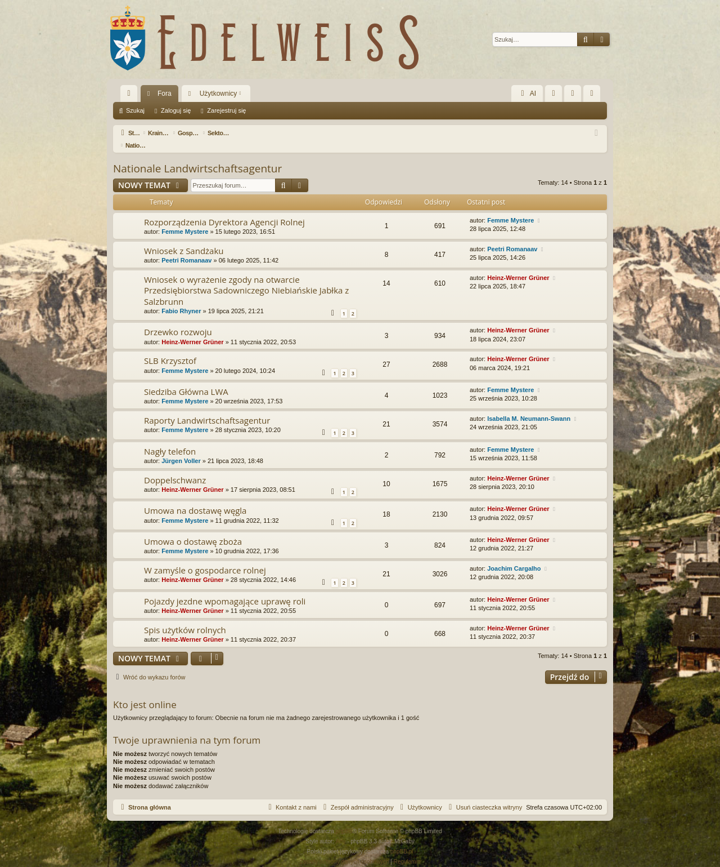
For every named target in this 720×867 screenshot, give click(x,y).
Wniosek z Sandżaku (184, 238)
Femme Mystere (184, 219)
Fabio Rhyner (181, 298)
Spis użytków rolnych (185, 617)
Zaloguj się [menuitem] (575, 96)
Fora (165, 93)
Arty (341, 829)
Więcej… (131, 96)
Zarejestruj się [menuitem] (594, 96)
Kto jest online (145, 692)
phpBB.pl (401, 839)
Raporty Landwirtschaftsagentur (207, 408)
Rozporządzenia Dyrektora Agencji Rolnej (224, 209)
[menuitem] (553, 93)
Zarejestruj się (226, 110)
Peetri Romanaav (186, 247)
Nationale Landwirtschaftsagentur (197, 156)
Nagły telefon (170, 438)
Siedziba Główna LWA (186, 379)
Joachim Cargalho (514, 556)
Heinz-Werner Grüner (518, 265)
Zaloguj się (176, 110)
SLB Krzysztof (170, 348)
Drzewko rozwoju (178, 319)
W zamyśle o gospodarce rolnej (205, 557)
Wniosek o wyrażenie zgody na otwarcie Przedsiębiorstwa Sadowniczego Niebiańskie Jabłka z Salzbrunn (246, 278)
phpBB (344, 819)
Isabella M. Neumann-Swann (528, 406)
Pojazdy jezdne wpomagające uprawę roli (224, 588)
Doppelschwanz (175, 467)
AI (527, 93)
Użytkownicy (218, 93)
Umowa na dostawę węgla (195, 498)
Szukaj (135, 110)
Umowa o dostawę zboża (193, 529)
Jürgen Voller (180, 448)
